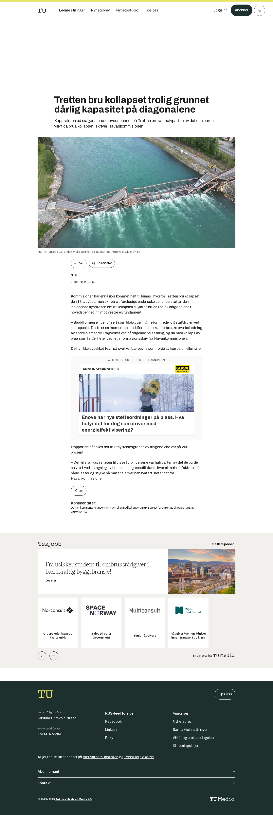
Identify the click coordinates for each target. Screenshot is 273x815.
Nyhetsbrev (182, 721)
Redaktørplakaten (139, 757)
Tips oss (225, 694)
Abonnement (136, 772)
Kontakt (136, 783)
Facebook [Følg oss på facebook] (113, 721)
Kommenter (102, 263)
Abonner (241, 10)
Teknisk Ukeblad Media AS (73, 799)
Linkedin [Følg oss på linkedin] (111, 730)
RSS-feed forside (119, 713)
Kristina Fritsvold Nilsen (57, 718)
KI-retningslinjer (185, 746)
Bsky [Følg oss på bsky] (109, 738)
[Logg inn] (220, 10)
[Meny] (259, 10)
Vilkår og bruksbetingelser (194, 738)
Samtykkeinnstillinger (190, 730)
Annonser (180, 713)
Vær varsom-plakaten (100, 757)
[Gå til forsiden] (42, 10)
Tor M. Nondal (49, 734)
